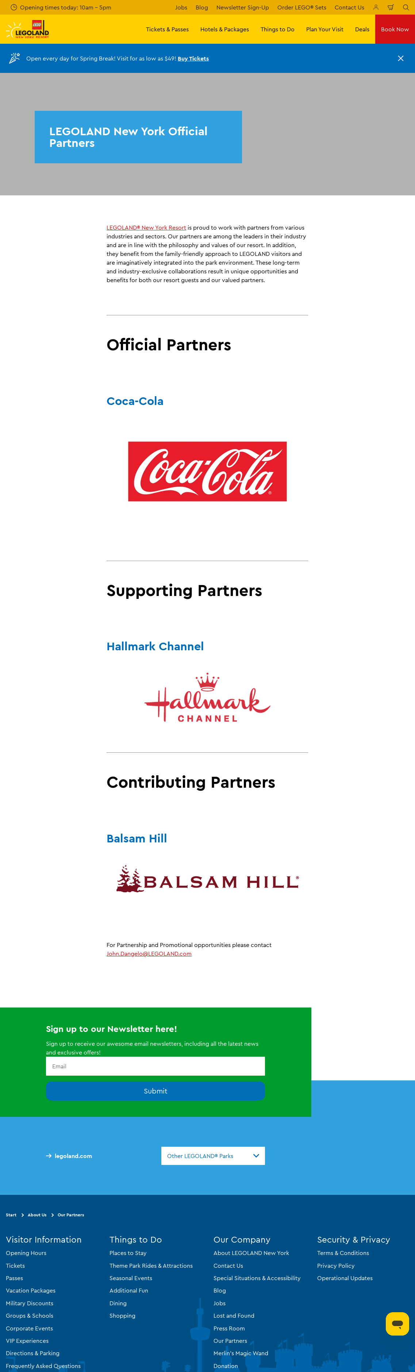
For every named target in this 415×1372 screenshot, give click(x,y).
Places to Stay (128, 1252)
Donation (226, 1365)
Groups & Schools (29, 1315)
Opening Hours (26, 1252)
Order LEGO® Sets (301, 7)
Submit (156, 1090)
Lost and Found (234, 1315)
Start (11, 1214)
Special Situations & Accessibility (257, 1277)
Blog (202, 7)
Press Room (229, 1328)
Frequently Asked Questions (43, 1365)
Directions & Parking (32, 1353)
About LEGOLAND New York (251, 1252)
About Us (37, 1214)
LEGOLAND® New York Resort (146, 227)
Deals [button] (362, 29)
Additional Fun (128, 1290)
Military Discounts (29, 1302)
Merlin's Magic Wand (241, 1353)
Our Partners (71, 1214)
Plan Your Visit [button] (324, 29)
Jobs (181, 7)
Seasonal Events (130, 1277)
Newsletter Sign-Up (242, 7)
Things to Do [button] (278, 29)
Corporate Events (29, 1328)
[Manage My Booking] (376, 7)
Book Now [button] (395, 29)
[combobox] (213, 1156)
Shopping (122, 1315)
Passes (14, 1277)
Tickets (15, 1265)
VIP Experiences (27, 1340)
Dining (118, 1302)
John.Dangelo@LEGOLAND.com (149, 953)
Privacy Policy (336, 1265)
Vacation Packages (30, 1290)
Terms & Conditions (343, 1252)
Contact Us (349, 7)
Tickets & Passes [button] (167, 29)
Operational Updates (345, 1277)
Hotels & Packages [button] (224, 29)
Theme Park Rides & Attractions (151, 1265)
